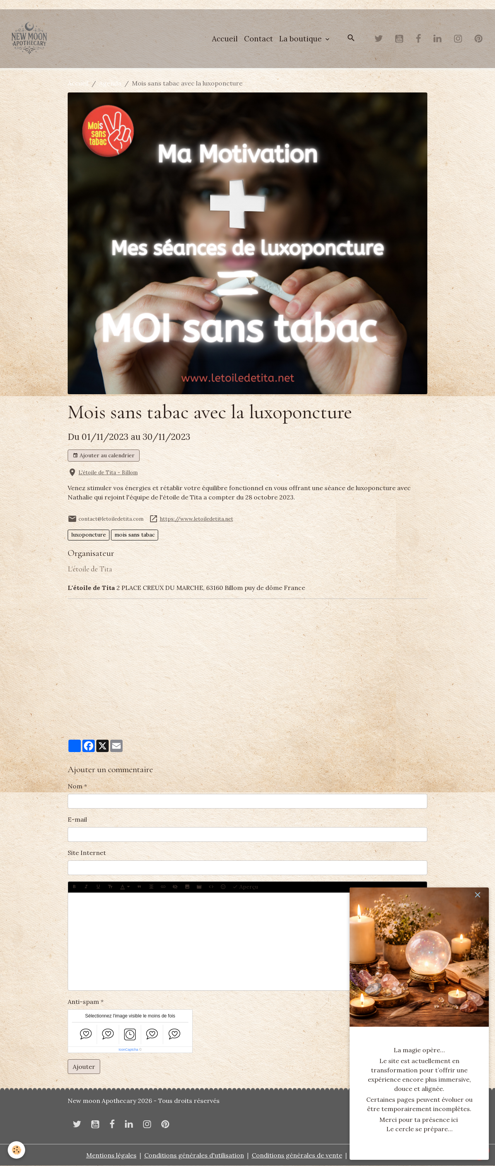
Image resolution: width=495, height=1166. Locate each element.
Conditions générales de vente (297, 1155)
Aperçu (245, 887)
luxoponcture (88, 534)
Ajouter (84, 1066)
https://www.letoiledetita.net (196, 518)
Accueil (225, 38)
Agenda (110, 83)
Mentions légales (111, 1155)
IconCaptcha (128, 1049)
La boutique (301, 38)
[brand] (31, 38)
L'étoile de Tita (90, 569)
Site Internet (87, 853)
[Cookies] (16, 1150)
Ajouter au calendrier (104, 455)
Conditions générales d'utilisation (194, 1155)
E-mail (77, 819)
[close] (477, 894)
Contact (258, 38)
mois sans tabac (134, 534)
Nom (75, 786)
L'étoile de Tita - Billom (108, 472)
